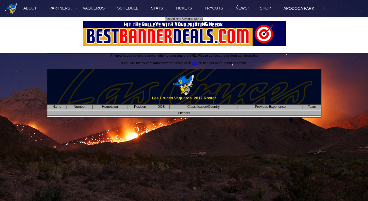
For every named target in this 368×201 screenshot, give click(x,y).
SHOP (265, 8)
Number (80, 107)
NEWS (241, 8)
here (195, 63)
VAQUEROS (94, 8)
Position (140, 107)
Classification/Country (203, 107)
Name (56, 107)
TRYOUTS (214, 8)
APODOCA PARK (299, 8)
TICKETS (184, 8)
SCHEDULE (127, 8)
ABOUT (30, 8)
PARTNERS (59, 8)
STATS (157, 8)
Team (312, 107)
